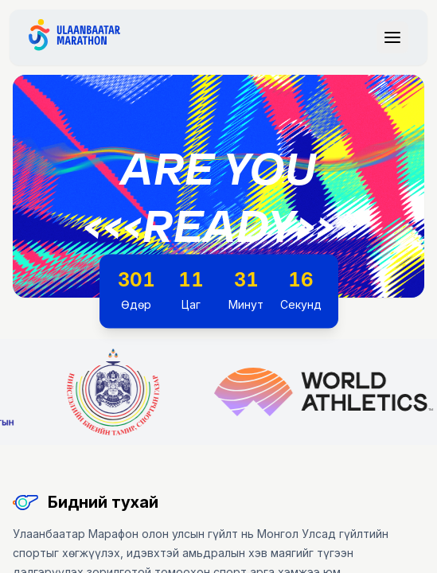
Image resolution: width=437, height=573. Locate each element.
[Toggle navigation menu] (392, 37)
